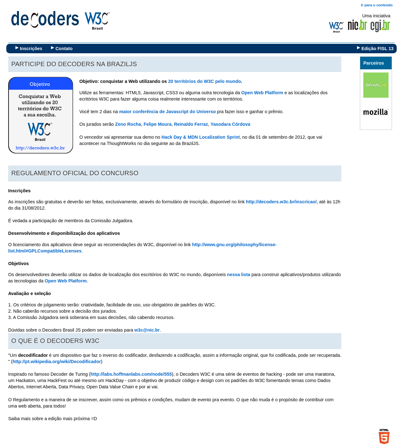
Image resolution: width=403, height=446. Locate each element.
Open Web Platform (262, 92)
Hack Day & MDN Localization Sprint (200, 137)
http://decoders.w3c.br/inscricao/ (281, 201)
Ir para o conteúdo (377, 5)
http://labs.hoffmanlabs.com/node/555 (131, 374)
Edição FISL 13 (377, 48)
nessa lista (238, 274)
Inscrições (31, 48)
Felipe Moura (158, 124)
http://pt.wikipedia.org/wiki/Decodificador (57, 361)
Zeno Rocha (128, 124)
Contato (63, 48)
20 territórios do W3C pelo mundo (204, 81)
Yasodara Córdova (230, 124)
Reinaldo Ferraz (191, 124)
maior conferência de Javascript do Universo (167, 111)
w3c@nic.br (147, 330)
